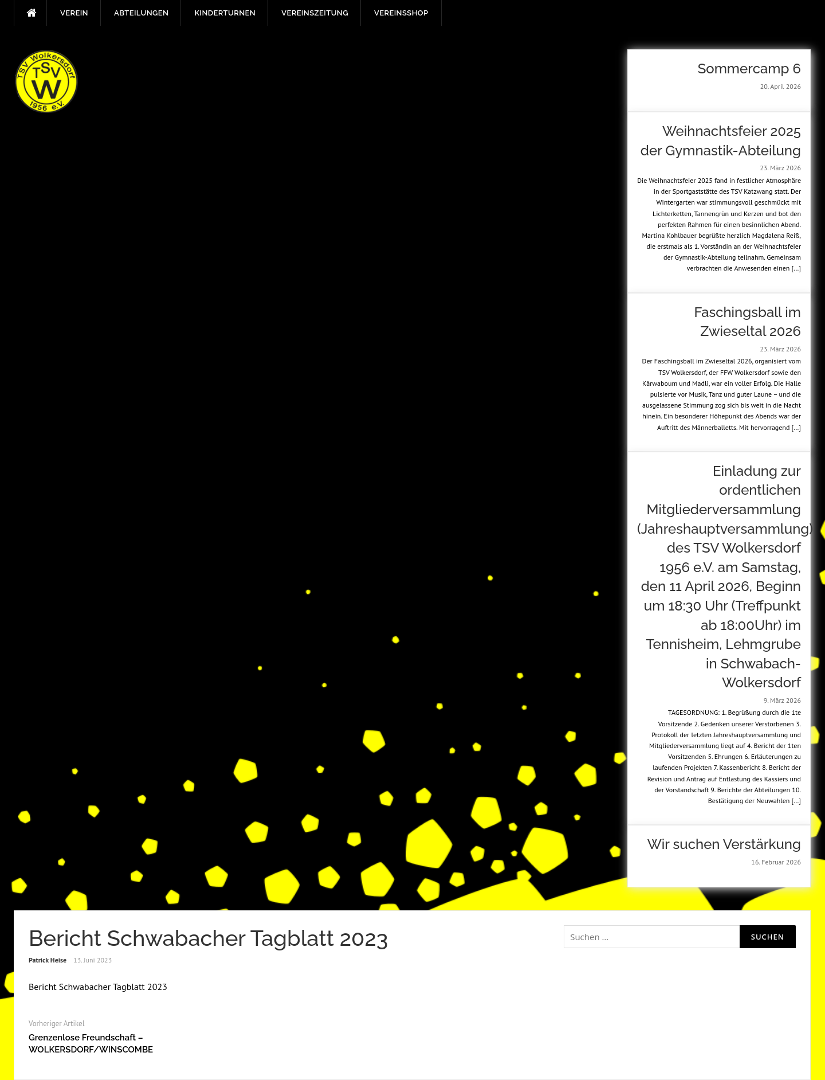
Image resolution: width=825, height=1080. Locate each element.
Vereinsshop (401, 13)
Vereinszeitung (314, 13)
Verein (74, 13)
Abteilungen (141, 13)
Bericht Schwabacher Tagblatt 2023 (98, 986)
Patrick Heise (47, 960)
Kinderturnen (225, 13)
